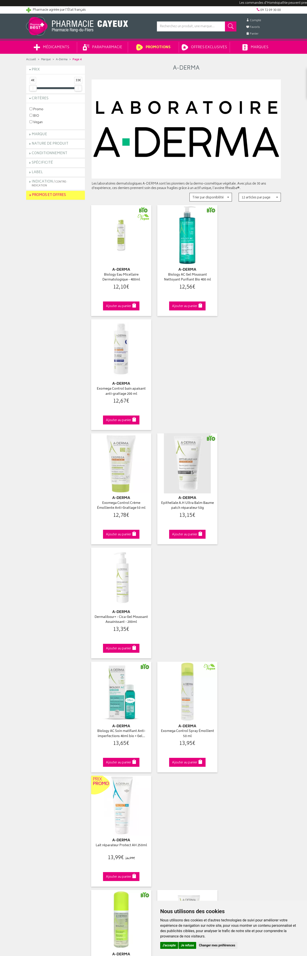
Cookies (97, 835)
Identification (166, 778)
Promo (36, 109)
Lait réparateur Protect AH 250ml (251, 500)
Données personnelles (108, 830)
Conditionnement (49, 153)
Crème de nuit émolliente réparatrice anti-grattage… (186, 616)
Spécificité (42, 163)
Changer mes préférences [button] (217, 945)
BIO (34, 115)
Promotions (153, 47)
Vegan (36, 122)
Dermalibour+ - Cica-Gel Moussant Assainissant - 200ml (251, 390)
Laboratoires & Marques (108, 783)
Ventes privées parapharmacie (113, 794)
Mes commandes (169, 789)
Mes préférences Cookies (110, 840)
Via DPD (186, 701)
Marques (255, 47)
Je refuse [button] (187, 945)
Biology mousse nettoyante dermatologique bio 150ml (121, 616)
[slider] (33, 88)
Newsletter (99, 804)
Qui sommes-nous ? (40, 778)
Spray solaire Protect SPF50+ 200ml (251, 616)
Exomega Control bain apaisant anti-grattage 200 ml (251, 277)
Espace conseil (102, 799)
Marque (46, 59)
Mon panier (164, 794)
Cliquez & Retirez (55, 701)
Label (37, 172)
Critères (40, 99)
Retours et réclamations (43, 799)
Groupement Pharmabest (44, 783)
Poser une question (40, 789)
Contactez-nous (37, 794)
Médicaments (51, 47)
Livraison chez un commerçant (244, 789)
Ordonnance (100, 809)
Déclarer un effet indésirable (111, 815)
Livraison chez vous (236, 783)
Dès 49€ (121, 703)
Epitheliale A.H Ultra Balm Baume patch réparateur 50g (186, 390)
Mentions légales (104, 825)
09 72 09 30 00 (251, 701)
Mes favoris (165, 799)
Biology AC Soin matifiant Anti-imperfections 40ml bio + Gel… (121, 503)
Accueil (31, 59)
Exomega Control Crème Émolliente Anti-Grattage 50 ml (121, 390)
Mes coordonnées (170, 783)
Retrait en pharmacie (236, 778)
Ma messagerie (167, 804)
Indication (49, 183)
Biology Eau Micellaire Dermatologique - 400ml (121, 277)
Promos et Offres (49, 195)
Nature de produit (50, 144)
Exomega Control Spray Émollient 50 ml (186, 503)
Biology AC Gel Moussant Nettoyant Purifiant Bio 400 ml (186, 277)
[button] (210, 197)
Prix (36, 70)
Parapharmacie (102, 47)
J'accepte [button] (169, 945)
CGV (95, 820)
